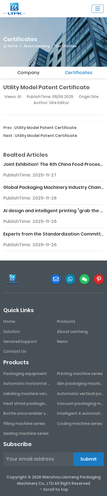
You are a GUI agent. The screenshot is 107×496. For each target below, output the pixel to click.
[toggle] (98, 9)
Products (66, 321)
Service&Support (20, 341)
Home (9, 321)
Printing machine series (80, 373)
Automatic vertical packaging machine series (80, 393)
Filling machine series (24, 423)
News (62, 341)
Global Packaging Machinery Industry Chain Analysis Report (53, 187)
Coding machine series (79, 423)
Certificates (78, 72)
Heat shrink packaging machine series (26, 403)
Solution (11, 331)
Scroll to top (53, 489)
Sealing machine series (26, 433)
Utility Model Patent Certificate (45, 127)
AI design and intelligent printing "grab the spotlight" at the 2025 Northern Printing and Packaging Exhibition (53, 211)
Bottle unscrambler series (26, 413)
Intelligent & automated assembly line (80, 413)
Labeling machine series (26, 393)
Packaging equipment (25, 373)
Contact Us (14, 351)
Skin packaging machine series (80, 383)
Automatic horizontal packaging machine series (26, 383)
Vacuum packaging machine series (80, 403)
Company (28, 72)
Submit (88, 459)
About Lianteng (72, 331)
